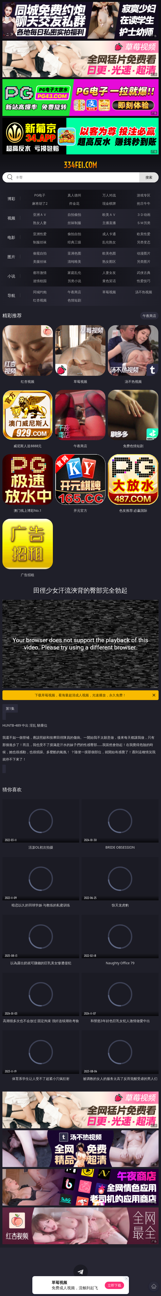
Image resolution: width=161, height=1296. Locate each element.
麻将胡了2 (40, 203)
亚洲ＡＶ (40, 214)
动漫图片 (143, 253)
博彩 (11, 198)
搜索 (149, 177)
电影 (11, 237)
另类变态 (143, 242)
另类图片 (143, 261)
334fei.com (80, 165)
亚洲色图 (74, 253)
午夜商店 (74, 292)
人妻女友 (109, 272)
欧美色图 (109, 253)
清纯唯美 (74, 261)
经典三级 (74, 242)
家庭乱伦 (74, 272)
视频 (11, 218)
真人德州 (74, 195)
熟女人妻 (40, 222)
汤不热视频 (143, 292)
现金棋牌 (109, 203)
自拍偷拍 (74, 214)
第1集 (10, 708)
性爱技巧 (143, 281)
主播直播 (109, 222)
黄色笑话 (109, 281)
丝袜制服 (74, 222)
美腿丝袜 (40, 261)
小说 (11, 276)
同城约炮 (40, 292)
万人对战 (109, 195)
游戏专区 (143, 195)
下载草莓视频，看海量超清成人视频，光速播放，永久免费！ (95, 695)
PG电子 (40, 195)
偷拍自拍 (74, 234)
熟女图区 (109, 261)
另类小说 (74, 281)
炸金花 (74, 203)
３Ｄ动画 (143, 214)
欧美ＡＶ (109, 214)
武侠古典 (143, 272)
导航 (11, 295)
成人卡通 (109, 234)
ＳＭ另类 (143, 222)
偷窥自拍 (40, 253)
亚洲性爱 (40, 234)
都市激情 (40, 272)
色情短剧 (74, 300)
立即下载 (114, 1285)
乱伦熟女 (109, 242)
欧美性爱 (143, 234)
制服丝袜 (40, 242)
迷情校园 (40, 281)
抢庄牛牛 (143, 203)
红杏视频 (40, 300)
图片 (11, 256)
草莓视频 (109, 292)
